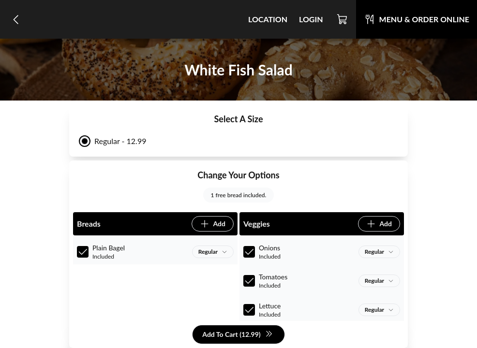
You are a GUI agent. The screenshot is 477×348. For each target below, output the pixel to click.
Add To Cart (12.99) (237, 335)
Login (311, 19)
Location (267, 19)
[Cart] (342, 19)
